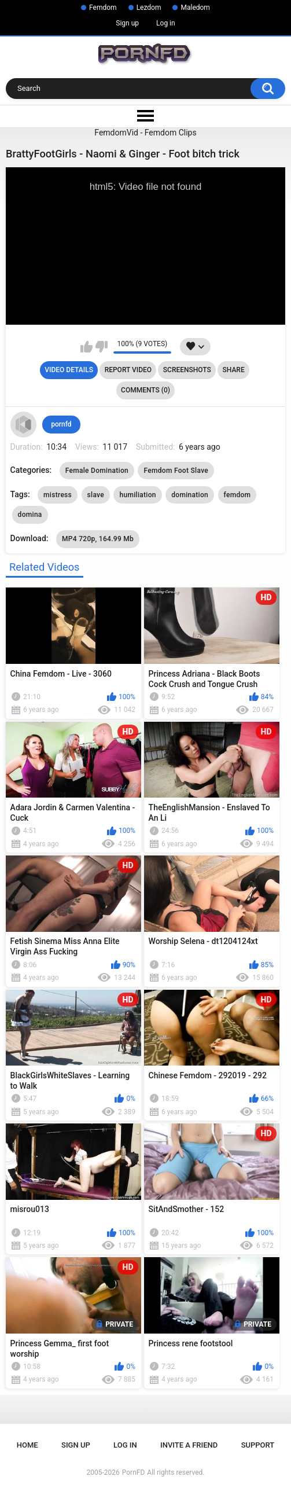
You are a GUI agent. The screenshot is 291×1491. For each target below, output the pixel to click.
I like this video (86, 346)
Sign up (127, 23)
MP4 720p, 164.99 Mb (98, 539)
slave (95, 495)
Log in (165, 23)
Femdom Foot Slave (175, 471)
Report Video (128, 370)
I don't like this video (101, 346)
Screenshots (187, 370)
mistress (57, 495)
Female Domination (96, 471)
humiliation (137, 495)
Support (258, 1445)
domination (189, 495)
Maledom (195, 7)
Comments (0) (145, 390)
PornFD (133, 1472)
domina (30, 515)
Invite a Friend (189, 1445)
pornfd (61, 424)
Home (27, 1445)
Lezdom (149, 7)
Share (234, 370)
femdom (237, 495)
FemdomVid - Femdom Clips (145, 132)
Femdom (103, 7)
